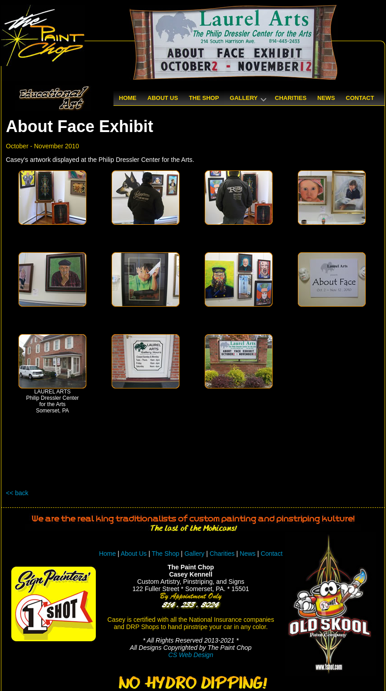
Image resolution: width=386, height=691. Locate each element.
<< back (17, 493)
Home (107, 553)
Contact (271, 553)
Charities (222, 553)
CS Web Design (190, 654)
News (247, 553)
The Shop (166, 553)
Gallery (194, 553)
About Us (134, 553)
